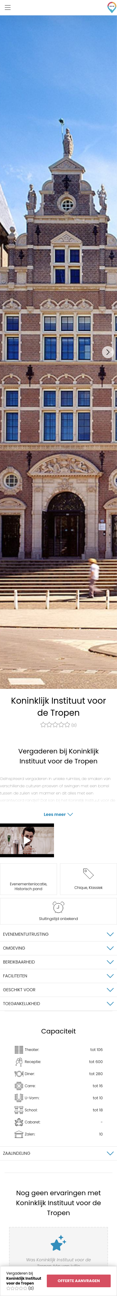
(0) (58, 725)
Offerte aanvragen (79, 1281)
